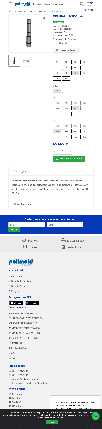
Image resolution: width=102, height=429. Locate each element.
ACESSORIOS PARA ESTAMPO (23, 313)
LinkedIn (14, 406)
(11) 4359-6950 (18, 375)
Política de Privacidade (20, 281)
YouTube (14, 402)
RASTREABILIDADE (17, 348)
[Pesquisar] (82, 4)
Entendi (52, 422)
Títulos (29, 247)
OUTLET (12, 357)
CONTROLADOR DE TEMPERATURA (25, 318)
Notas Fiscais (72, 247)
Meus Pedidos (72, 240)
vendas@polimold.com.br (23, 379)
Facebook (15, 398)
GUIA (55, 86)
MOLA (11, 353)
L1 (54, 98)
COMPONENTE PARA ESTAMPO (24, 328)
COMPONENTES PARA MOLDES (24, 333)
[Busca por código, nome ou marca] (55, 4)
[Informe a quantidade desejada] (62, 152)
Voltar (88, 10)
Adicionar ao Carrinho (69, 158)
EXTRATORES (15, 343)
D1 (54, 57)
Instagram (15, 394)
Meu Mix (30, 240)
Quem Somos (15, 276)
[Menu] (10, 4)
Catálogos (13, 291)
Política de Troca (16, 286)
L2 (54, 121)
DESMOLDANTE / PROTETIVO (23, 338)
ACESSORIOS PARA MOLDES (22, 323)
